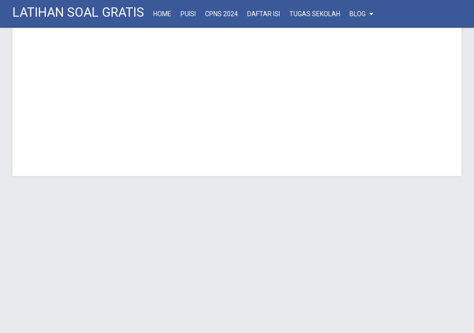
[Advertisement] (237, 101)
